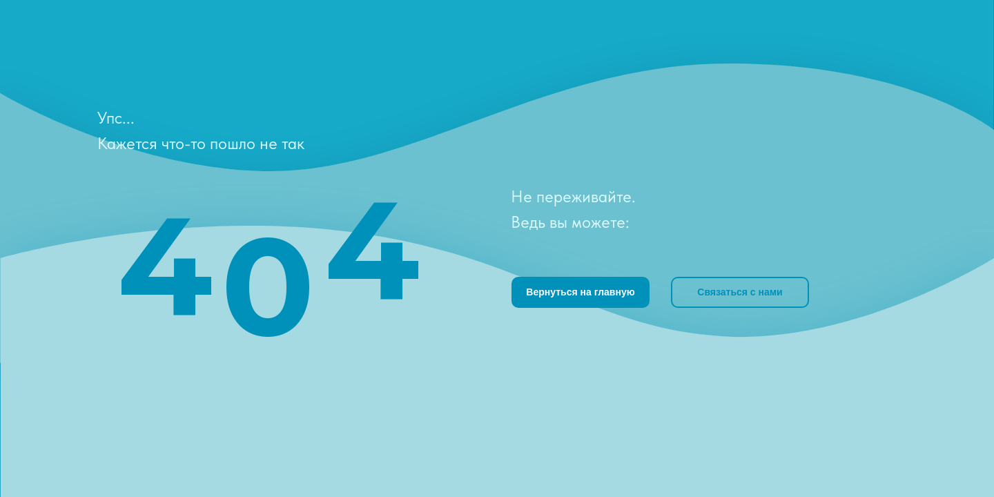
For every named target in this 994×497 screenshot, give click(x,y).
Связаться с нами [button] (739, 292)
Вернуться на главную (580, 292)
